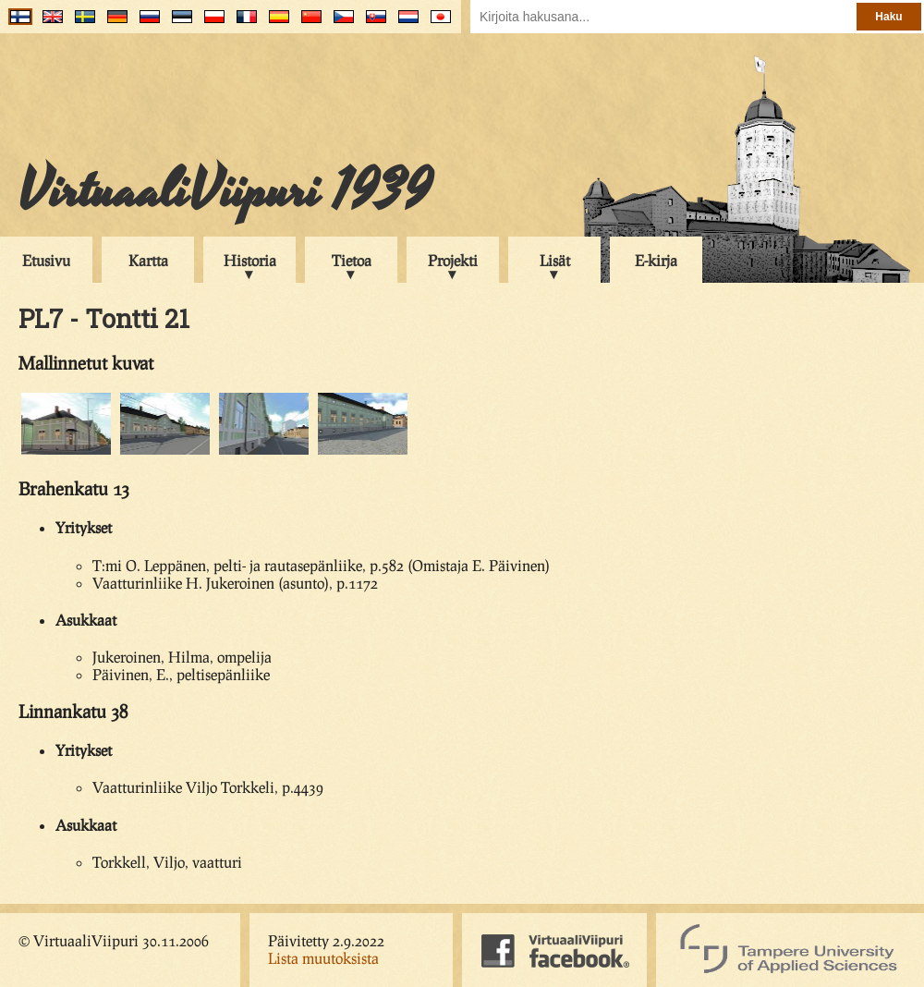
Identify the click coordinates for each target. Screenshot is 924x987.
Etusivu (46, 260)
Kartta (148, 260)
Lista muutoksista (323, 958)
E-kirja (656, 260)
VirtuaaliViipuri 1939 (225, 191)
